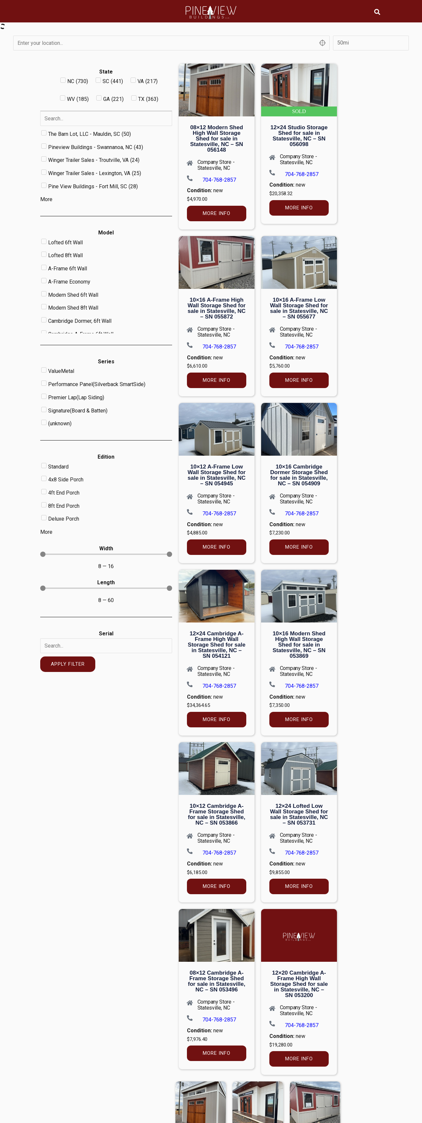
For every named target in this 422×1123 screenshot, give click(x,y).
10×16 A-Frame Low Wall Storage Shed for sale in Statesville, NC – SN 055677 (299, 308)
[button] (377, 11)
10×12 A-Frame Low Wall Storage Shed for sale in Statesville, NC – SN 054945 (217, 475)
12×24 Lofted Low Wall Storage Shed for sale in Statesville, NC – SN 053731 (299, 814)
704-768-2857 (219, 180)
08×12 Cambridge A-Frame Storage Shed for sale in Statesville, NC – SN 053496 (216, 981)
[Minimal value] (106, 554)
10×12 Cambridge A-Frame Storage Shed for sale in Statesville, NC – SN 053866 (216, 814)
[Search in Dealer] (106, 118)
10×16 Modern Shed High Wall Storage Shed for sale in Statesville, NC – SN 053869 (299, 644)
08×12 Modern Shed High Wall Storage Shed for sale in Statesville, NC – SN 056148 (216, 138)
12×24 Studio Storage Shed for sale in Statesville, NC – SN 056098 (298, 135)
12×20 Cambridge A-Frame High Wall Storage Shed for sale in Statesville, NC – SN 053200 (299, 984)
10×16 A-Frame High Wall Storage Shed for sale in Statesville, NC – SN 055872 (217, 308)
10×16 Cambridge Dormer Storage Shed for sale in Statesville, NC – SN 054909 (299, 475)
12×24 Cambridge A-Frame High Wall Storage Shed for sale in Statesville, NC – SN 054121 (217, 644)
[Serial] (106, 645)
